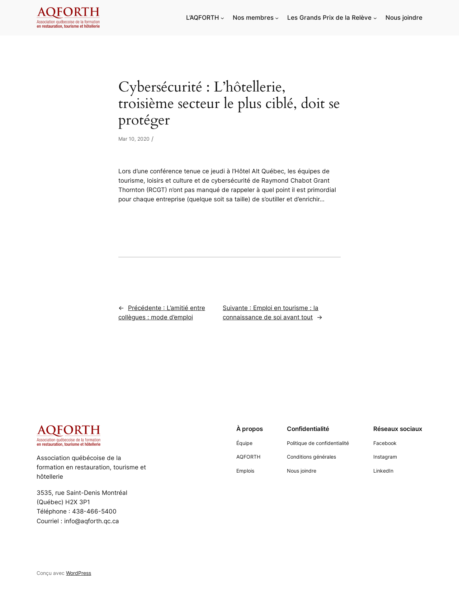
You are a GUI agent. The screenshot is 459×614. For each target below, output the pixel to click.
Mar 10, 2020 (134, 139)
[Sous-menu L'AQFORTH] (222, 17)
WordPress (78, 573)
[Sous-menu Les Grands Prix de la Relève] (375, 17)
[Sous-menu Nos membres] (277, 17)
